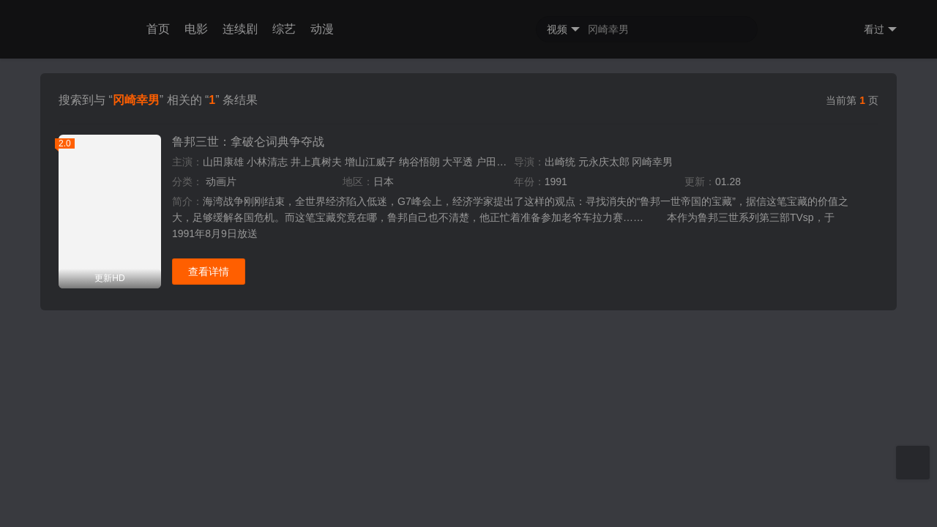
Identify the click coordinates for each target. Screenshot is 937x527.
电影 (196, 29)
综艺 (284, 29)
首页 (158, 29)
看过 (880, 29)
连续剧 (240, 29)
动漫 (322, 29)
